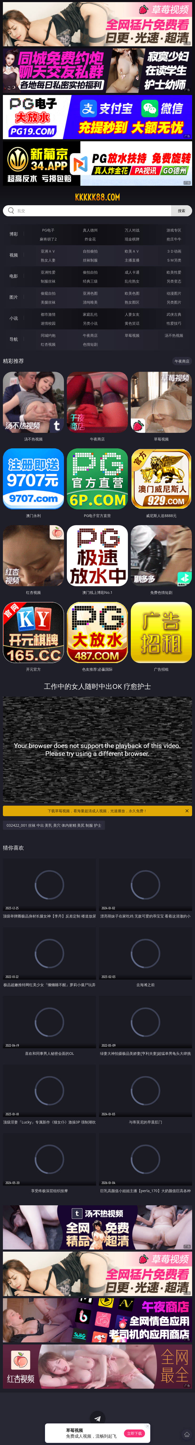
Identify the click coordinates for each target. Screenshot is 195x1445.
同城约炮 (48, 335)
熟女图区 (132, 302)
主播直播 (132, 260)
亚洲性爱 (48, 272)
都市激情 (48, 314)
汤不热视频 (174, 335)
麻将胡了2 (48, 239)
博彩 (13, 234)
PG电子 (48, 230)
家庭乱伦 (90, 314)
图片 (13, 297)
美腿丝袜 (48, 302)
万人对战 (132, 230)
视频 (13, 255)
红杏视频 (48, 344)
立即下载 (134, 1433)
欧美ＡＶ (132, 251)
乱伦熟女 (132, 281)
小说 (13, 318)
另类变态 (174, 281)
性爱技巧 (174, 323)
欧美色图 (132, 293)
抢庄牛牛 (174, 239)
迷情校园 (48, 323)
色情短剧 (90, 344)
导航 (13, 339)
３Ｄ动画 (174, 251)
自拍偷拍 (90, 251)
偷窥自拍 (48, 293)
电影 (13, 276)
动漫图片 (174, 293)
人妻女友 (132, 314)
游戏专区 (174, 230)
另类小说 (90, 323)
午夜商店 (90, 335)
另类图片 (174, 302)
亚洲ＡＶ (48, 251)
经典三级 (90, 281)
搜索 (181, 210)
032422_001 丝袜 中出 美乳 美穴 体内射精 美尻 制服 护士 (54, 825)
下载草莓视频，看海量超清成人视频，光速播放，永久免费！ (118, 811)
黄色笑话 (132, 323)
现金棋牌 (132, 239)
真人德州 (90, 230)
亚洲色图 (90, 293)
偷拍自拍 (90, 272)
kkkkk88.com (97, 197)
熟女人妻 (48, 260)
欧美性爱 (174, 272)
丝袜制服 (90, 260)
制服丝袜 (48, 281)
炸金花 (90, 239)
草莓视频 (132, 335)
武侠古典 (174, 314)
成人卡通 (132, 272)
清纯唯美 (90, 302)
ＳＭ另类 (174, 260)
